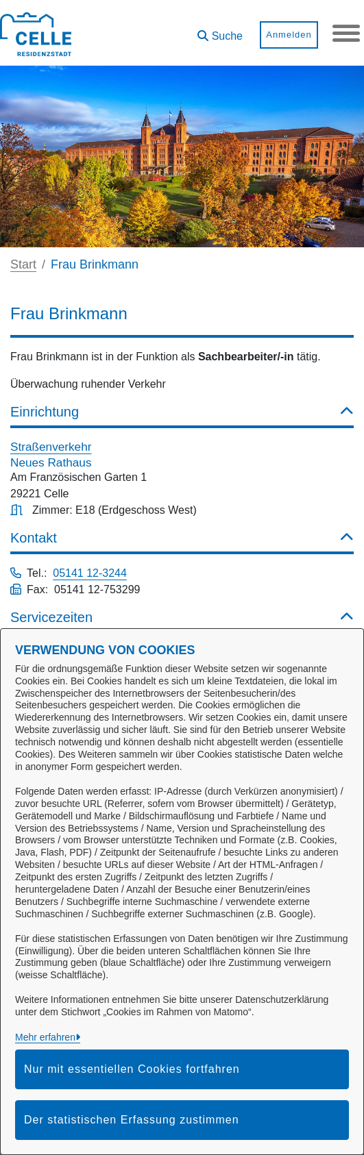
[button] (220, 31)
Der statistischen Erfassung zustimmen (131, 1120)
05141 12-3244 (90, 573)
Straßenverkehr (50, 447)
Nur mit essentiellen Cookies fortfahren (132, 1069)
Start (23, 264)
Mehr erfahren (45, 1037)
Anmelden (289, 34)
